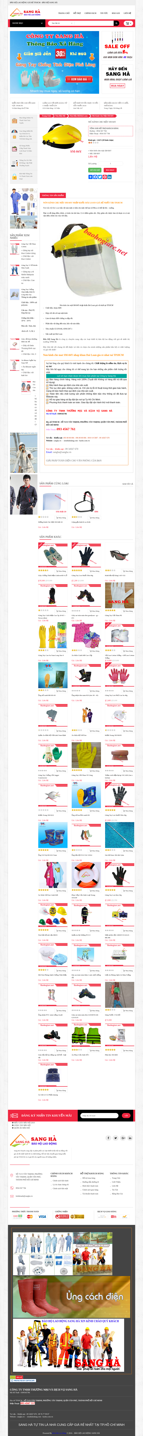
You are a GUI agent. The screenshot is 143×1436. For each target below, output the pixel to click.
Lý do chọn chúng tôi (61, 1185)
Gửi (126, 1116)
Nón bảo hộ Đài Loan (51, 208)
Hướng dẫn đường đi (90, 1182)
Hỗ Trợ (77, 13)
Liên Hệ (127, 13)
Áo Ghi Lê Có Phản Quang (48, 1095)
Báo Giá (116, 13)
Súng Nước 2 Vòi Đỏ (112, 1015)
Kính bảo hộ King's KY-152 (115, 575)
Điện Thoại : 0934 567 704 (100, 134)
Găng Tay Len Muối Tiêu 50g (115, 815)
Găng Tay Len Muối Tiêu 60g (82, 575)
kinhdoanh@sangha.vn (24, 1196)
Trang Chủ (63, 13)
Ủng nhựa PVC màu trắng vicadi (50, 1015)
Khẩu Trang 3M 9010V (113, 735)
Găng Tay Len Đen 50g (113, 895)
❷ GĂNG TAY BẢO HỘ (21, 1125)
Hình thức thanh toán (90, 1186)
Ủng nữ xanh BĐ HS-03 (47, 695)
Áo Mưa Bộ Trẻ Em (79, 735)
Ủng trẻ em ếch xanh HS (81, 815)
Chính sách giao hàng (90, 1190)
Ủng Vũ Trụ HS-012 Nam (47, 855)
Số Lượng (92, 164)
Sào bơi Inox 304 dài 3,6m (114, 855)
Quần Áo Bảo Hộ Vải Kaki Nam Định (52, 735)
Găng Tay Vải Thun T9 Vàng (82, 775)
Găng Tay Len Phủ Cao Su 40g (116, 695)
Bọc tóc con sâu (34, 386)
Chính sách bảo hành (60, 1181)
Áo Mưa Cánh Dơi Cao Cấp (82, 655)
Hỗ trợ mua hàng (88, 1178)
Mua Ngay (110, 170)
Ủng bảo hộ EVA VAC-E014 (82, 855)
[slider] (93, 143)
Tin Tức (104, 13)
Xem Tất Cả (127, 484)
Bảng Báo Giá (117, 1194)
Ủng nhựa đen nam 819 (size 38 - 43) (85, 695)
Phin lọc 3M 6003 (111, 1055)
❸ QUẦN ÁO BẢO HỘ (21, 1128)
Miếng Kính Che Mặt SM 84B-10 (50, 522)
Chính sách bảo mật (60, 1189)
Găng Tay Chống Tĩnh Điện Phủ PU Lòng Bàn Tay (28, 292)
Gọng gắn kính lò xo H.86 (81, 522)
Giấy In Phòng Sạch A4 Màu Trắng (118, 975)
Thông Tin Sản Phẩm (53, 195)
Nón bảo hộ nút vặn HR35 (47, 935)
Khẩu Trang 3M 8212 (46, 815)
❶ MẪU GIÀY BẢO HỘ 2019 (23, 1123)
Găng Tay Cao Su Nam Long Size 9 (51, 655)
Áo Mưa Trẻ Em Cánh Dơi (48, 895)
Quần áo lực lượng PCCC (81, 935)
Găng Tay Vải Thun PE (113, 615)
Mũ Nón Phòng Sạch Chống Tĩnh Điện (52, 975)
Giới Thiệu (116, 1182)
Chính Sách (90, 13)
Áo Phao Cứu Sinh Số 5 (80, 1055)
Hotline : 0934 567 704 (98, 131)
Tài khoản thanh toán (90, 1194)
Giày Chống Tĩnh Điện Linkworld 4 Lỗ (52, 575)
